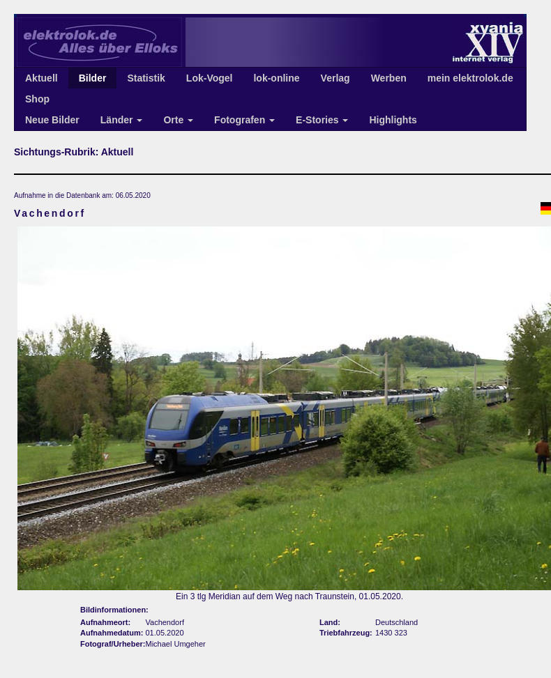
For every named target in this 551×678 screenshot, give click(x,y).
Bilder (93, 78)
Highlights (392, 119)
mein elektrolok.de (470, 78)
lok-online (276, 78)
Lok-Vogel (209, 78)
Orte (178, 119)
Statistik (146, 78)
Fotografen (244, 119)
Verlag (335, 78)
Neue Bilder (52, 119)
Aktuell (41, 78)
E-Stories (322, 119)
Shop (37, 99)
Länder (121, 119)
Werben (389, 78)
